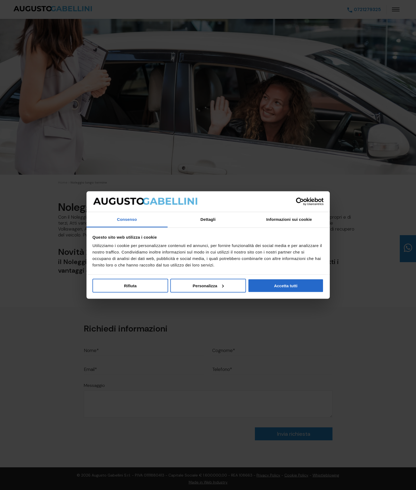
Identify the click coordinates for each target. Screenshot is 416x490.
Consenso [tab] (127, 219)
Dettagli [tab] (208, 219)
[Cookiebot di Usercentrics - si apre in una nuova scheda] (300, 202)
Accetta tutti (286, 285)
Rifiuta (130, 285)
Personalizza (208, 285)
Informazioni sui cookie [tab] (289, 219)
